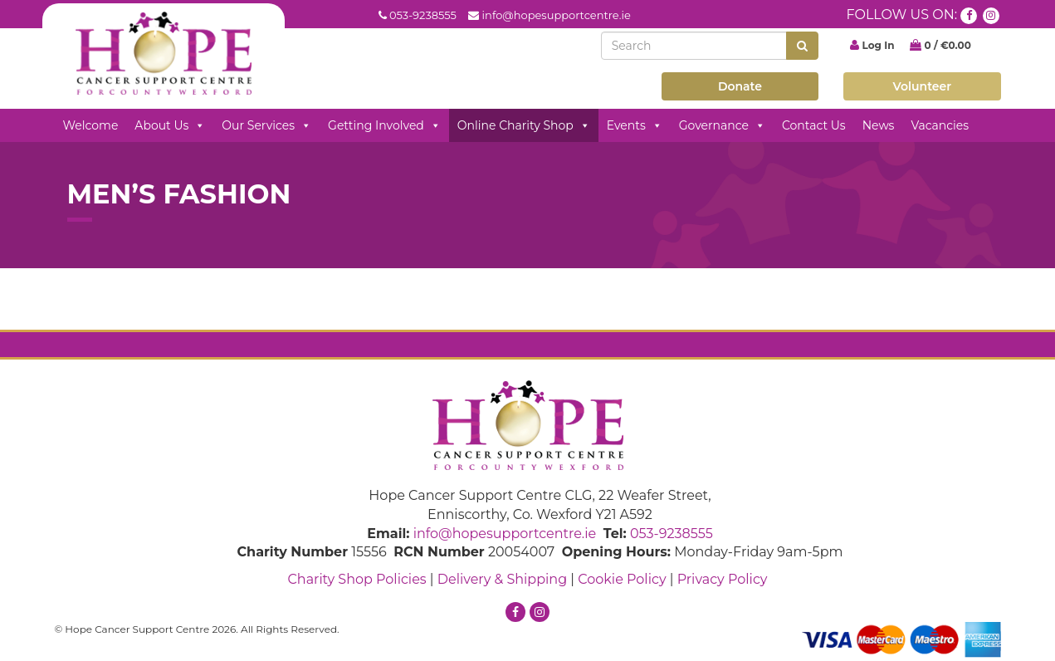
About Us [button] (169, 125)
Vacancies (940, 125)
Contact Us (814, 125)
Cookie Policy (622, 579)
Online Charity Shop (523, 125)
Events (634, 125)
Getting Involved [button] (384, 125)
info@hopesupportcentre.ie (556, 15)
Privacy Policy (722, 579)
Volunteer (922, 86)
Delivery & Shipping (502, 579)
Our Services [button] (266, 125)
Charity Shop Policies (356, 579)
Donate (740, 86)
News (878, 125)
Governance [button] (722, 125)
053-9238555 (423, 15)
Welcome (91, 125)
